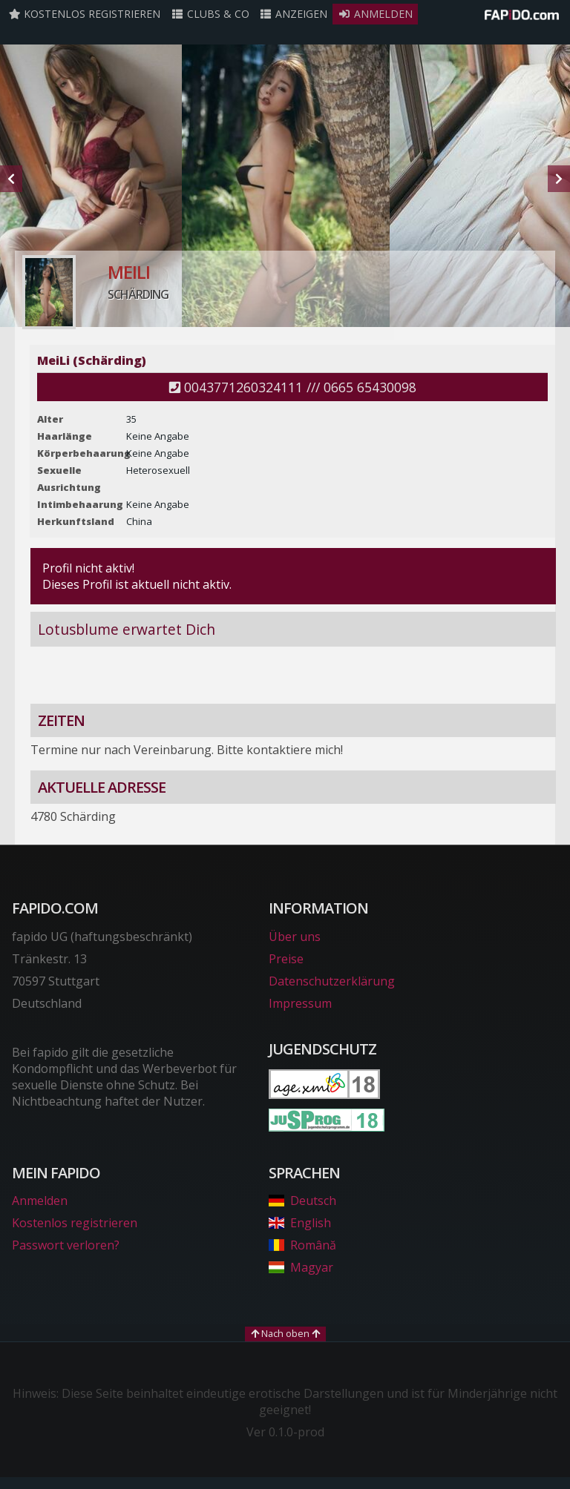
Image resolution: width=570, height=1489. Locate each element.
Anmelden (375, 14)
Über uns (295, 936)
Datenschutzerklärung (332, 981)
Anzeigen (294, 14)
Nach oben (285, 1333)
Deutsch (302, 1200)
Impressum (300, 1003)
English (300, 1223)
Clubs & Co (210, 14)
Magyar (301, 1267)
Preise (286, 959)
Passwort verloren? (65, 1245)
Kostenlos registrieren (84, 14)
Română (302, 1245)
